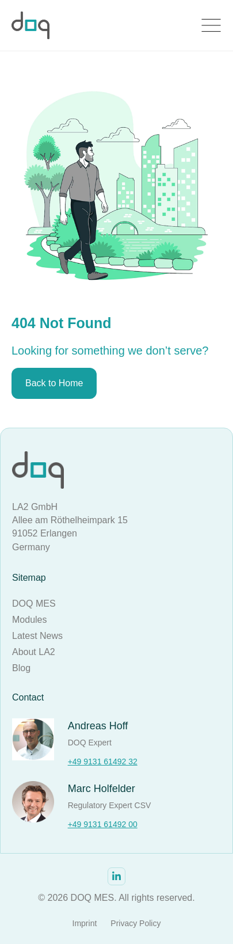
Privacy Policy (135, 923)
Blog (21, 668)
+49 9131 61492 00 (102, 824)
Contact (28, 697)
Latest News (37, 636)
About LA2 (33, 652)
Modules (29, 620)
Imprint (84, 923)
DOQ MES (34, 603)
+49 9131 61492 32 (102, 761)
